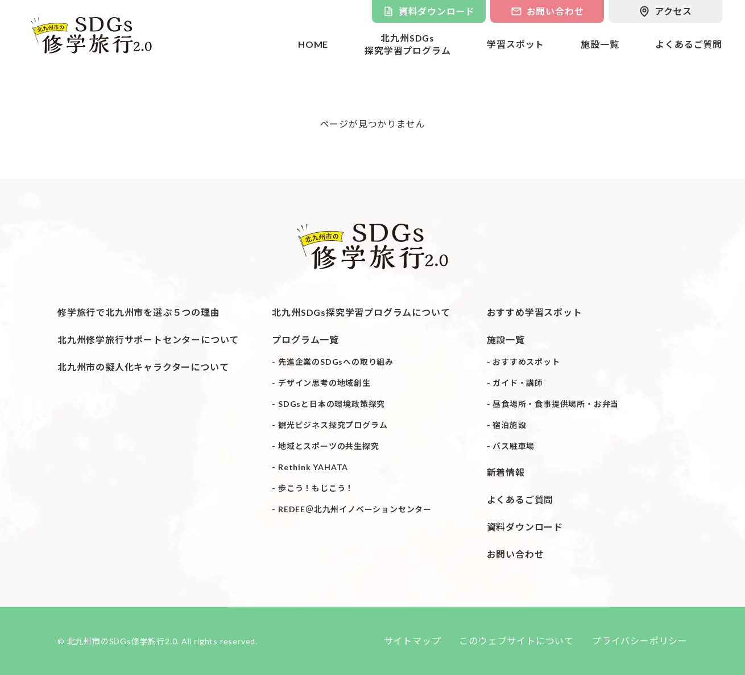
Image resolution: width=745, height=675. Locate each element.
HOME (313, 44)
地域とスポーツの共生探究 (328, 445)
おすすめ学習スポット (534, 311)
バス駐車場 (513, 445)
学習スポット (515, 44)
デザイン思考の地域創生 (324, 382)
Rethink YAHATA (313, 466)
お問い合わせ (515, 553)
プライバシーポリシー (640, 640)
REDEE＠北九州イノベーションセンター (355, 508)
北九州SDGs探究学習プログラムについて (361, 311)
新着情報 (506, 471)
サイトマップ (412, 640)
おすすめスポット (526, 361)
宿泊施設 (509, 424)
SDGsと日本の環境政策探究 (331, 403)
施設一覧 (600, 44)
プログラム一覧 (305, 339)
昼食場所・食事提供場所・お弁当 (555, 403)
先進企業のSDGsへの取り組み (336, 361)
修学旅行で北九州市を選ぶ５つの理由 (138, 311)
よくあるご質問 (688, 44)
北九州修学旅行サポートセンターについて (148, 339)
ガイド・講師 (517, 382)
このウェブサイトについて (516, 640)
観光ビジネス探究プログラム (332, 424)
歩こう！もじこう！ (316, 487)
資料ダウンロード (525, 526)
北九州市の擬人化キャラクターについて (143, 366)
